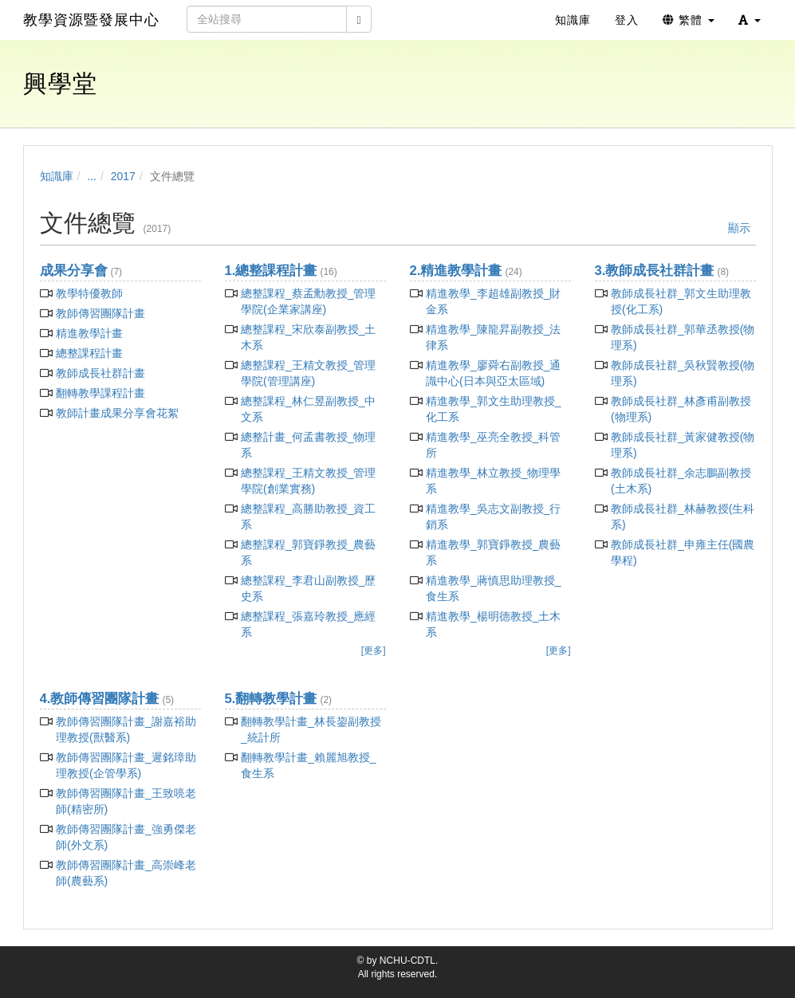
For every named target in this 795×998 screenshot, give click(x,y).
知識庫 (56, 176)
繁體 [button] (688, 20)
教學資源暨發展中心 (91, 20)
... (91, 176)
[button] (749, 20)
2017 (123, 176)
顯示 (739, 228)
